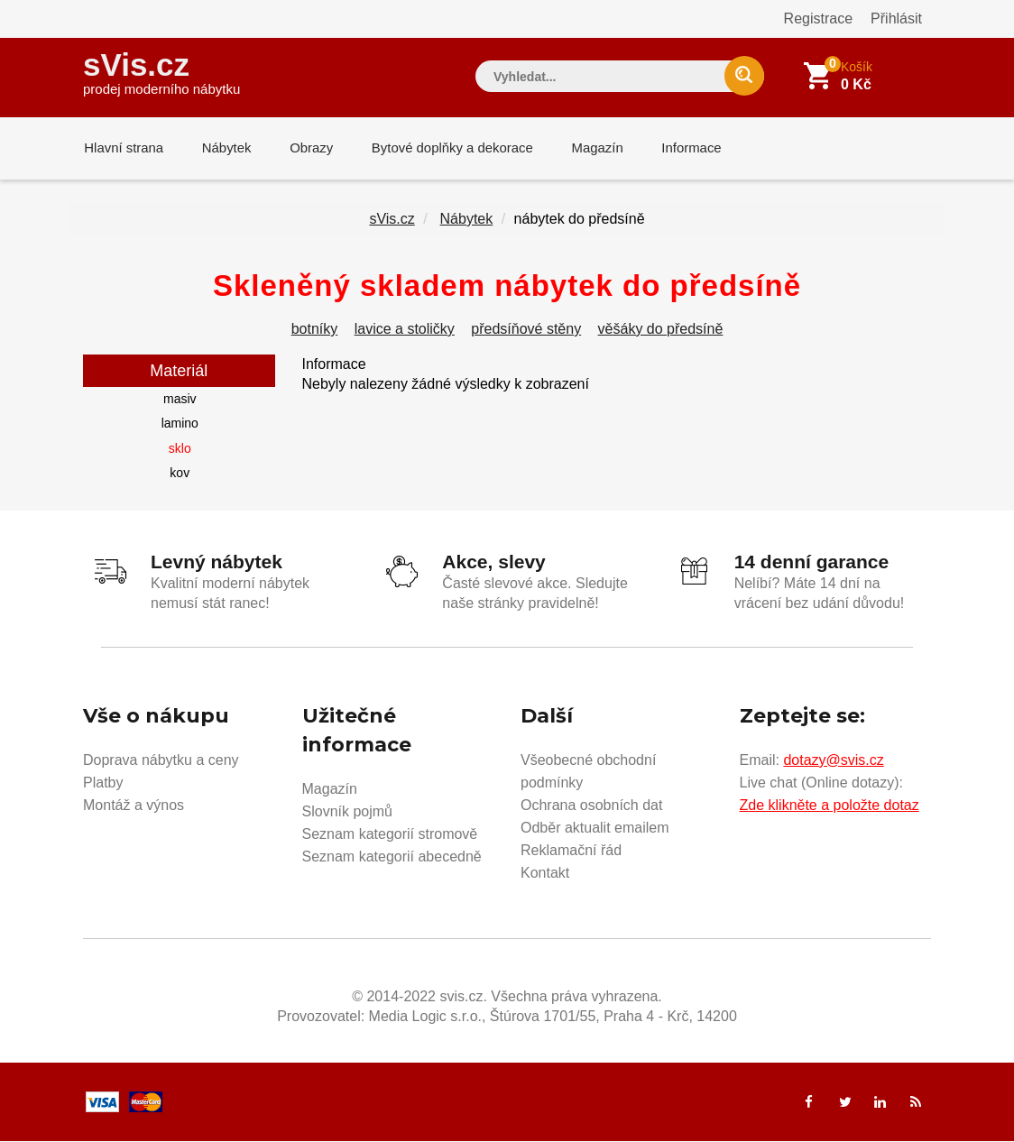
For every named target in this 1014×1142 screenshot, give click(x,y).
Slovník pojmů (347, 812)
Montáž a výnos (133, 806)
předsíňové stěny (526, 330)
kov (179, 474)
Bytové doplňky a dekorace (445, 148)
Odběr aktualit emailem (595, 828)
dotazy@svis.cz (833, 761)
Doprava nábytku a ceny (161, 761)
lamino (179, 425)
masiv (180, 400)
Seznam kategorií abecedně (392, 857)
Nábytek (223, 148)
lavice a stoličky (405, 330)
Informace (680, 148)
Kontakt (545, 873)
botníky (314, 330)
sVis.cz (161, 72)
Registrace (818, 18)
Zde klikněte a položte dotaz (829, 806)
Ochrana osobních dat (591, 806)
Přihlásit (896, 18)
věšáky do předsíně (661, 330)
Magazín (589, 148)
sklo (180, 450)
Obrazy (305, 148)
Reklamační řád (571, 851)
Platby (103, 783)
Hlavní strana (122, 148)
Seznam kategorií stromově (390, 835)
